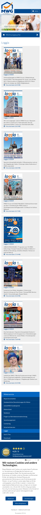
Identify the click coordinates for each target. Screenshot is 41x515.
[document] (20, 478)
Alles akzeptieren (20, 503)
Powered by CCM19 (20, 513)
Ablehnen (11, 498)
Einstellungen (29, 498)
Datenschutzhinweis (24, 510)
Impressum (14, 510)
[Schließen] (38, 460)
